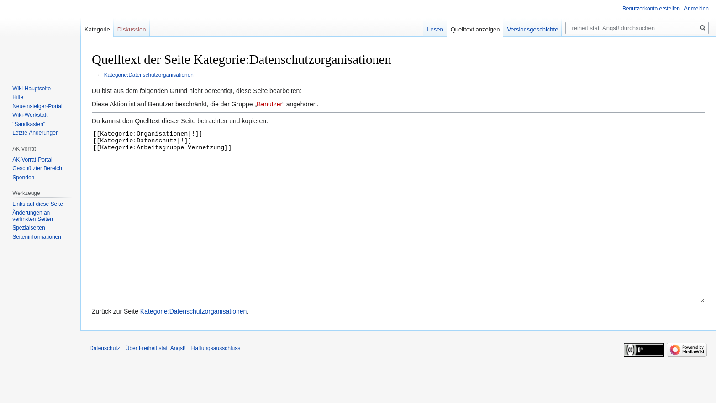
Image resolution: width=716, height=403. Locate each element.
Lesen (435, 29)
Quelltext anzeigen (475, 29)
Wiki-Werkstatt (29, 115)
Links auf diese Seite (37, 204)
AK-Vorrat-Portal (32, 160)
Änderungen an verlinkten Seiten (32, 215)
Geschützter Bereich (37, 168)
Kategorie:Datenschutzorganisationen (149, 75)
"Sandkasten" (28, 124)
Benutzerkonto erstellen (651, 8)
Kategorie (97, 29)
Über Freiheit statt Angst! (156, 382)
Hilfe (17, 97)
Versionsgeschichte (532, 29)
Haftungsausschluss (215, 382)
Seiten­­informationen (36, 237)
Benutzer (269, 104)
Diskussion (131, 29)
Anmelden (696, 8)
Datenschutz (105, 382)
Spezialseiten (28, 228)
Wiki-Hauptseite (31, 88)
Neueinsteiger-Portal (37, 106)
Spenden (23, 177)
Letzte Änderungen (35, 133)
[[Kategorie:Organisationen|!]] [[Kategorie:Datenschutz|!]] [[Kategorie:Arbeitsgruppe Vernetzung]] (398, 233)
